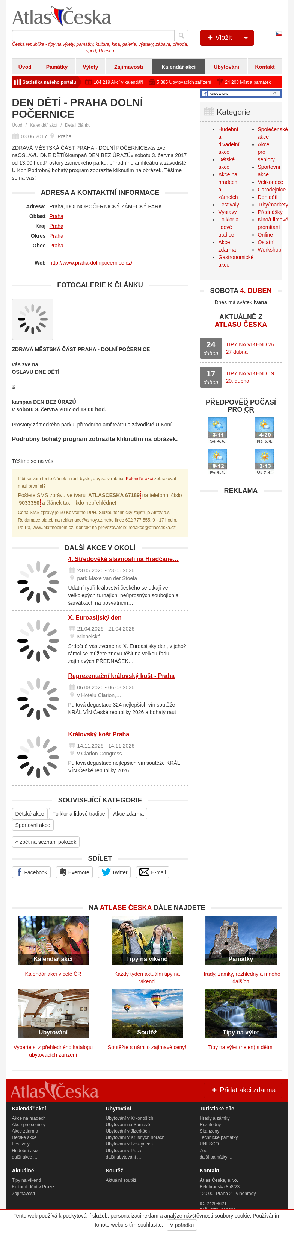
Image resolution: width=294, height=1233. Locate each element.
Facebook (31, 872)
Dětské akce (29, 814)
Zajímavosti (128, 67)
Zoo (204, 1150)
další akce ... (24, 1157)
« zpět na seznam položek (46, 842)
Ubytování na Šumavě (128, 1124)
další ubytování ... (123, 1157)
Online (265, 235)
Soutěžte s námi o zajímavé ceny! (147, 1047)
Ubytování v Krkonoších (130, 1118)
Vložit (230, 37)
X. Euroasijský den (95, 617)
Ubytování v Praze (124, 1150)
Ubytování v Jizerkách (128, 1131)
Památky (57, 67)
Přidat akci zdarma (243, 1090)
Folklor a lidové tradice (78, 814)
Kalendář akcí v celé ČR (53, 974)
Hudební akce (26, 1150)
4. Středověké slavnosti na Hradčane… (123, 559)
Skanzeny (210, 1131)
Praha (56, 216)
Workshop (270, 250)
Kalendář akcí (178, 67)
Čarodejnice (272, 190)
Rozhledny (210, 1124)
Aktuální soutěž (121, 1180)
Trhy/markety (273, 205)
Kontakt (265, 67)
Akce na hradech (29, 1118)
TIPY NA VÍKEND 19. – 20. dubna (253, 377)
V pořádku (182, 1225)
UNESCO (209, 1144)
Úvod (25, 67)
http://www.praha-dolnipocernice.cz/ (91, 263)
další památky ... (216, 1157)
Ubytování (226, 67)
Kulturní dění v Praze (33, 1186)
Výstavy (228, 212)
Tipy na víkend (26, 1180)
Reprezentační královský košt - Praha (121, 676)
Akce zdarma (128, 814)
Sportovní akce (32, 825)
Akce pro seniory (28, 1124)
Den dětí (268, 197)
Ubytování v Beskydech (129, 1144)
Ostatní (266, 242)
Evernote (74, 872)
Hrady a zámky (215, 1118)
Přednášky (270, 212)
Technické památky (219, 1137)
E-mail (152, 872)
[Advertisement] (241, 546)
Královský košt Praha (99, 734)
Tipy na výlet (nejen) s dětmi (241, 1047)
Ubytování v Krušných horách (135, 1137)
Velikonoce (270, 182)
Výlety (90, 67)
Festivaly (229, 205)
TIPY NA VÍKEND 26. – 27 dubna (253, 348)
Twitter (114, 872)
